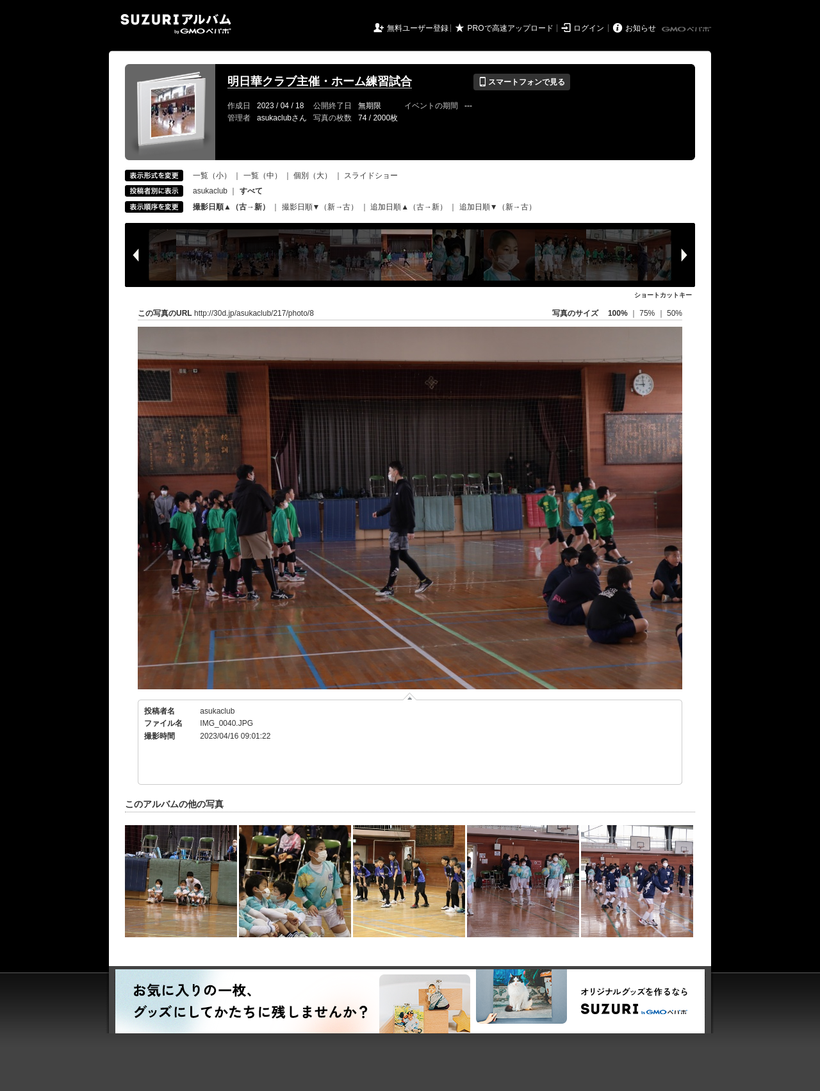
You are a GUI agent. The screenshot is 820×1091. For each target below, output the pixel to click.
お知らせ (640, 28)
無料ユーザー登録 (417, 28)
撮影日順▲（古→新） (231, 206)
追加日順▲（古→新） (408, 206)
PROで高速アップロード (511, 28)
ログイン (588, 28)
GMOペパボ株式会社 (687, 29)
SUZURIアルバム (176, 24)
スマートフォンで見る (522, 82)
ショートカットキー (663, 295)
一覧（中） (262, 175)
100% (618, 313)
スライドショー (371, 175)
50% (674, 313)
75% (648, 313)
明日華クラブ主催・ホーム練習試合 (319, 81)
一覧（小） (212, 175)
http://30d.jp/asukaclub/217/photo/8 (254, 313)
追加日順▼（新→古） (497, 206)
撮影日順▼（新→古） (320, 206)
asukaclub (210, 190)
